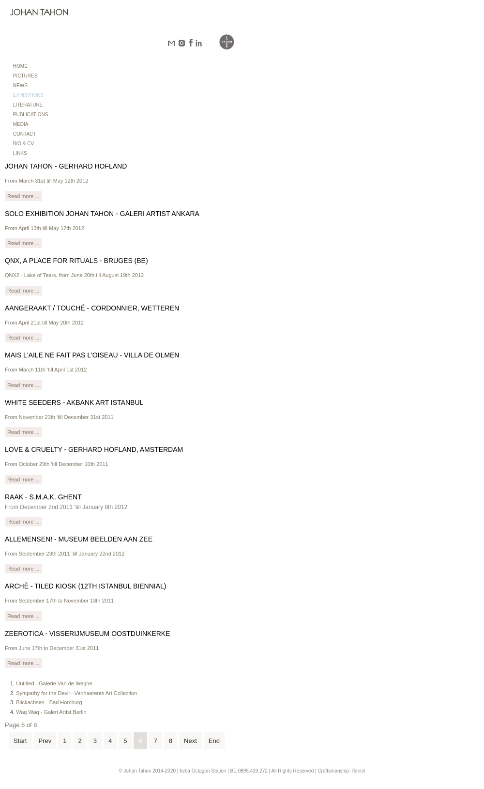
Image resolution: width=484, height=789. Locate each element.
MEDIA (21, 124)
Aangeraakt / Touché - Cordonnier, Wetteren (92, 308)
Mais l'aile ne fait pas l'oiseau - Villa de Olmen (92, 355)
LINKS (20, 153)
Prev (44, 740)
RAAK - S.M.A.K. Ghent (43, 497)
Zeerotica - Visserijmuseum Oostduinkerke (87, 633)
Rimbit (358, 771)
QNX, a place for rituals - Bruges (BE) (76, 260)
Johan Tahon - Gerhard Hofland (66, 166)
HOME (20, 66)
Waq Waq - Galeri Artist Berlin (51, 712)
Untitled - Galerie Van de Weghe (54, 683)
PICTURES (25, 75)
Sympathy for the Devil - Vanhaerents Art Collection (76, 693)
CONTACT (24, 134)
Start (20, 740)
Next (190, 740)
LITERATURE (28, 105)
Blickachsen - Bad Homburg (49, 702)
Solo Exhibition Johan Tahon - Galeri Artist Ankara (102, 213)
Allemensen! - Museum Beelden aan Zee (78, 539)
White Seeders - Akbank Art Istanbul (74, 402)
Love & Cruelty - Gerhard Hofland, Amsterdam (94, 449)
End (214, 740)
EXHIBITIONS (28, 95)
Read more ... (23, 196)
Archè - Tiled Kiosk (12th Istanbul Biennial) (85, 586)
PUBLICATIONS (30, 114)
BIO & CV (23, 143)
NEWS (20, 85)
